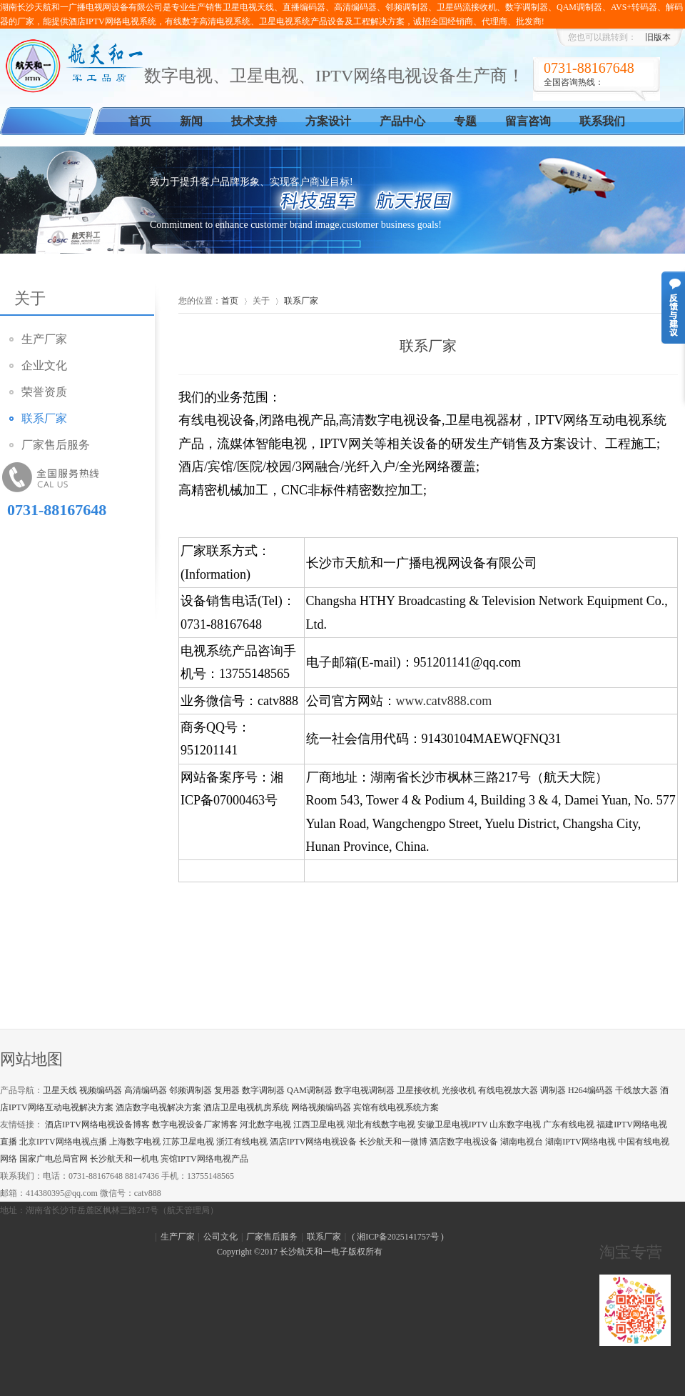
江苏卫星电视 (188, 1142)
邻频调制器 (190, 1090)
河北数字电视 (265, 1125)
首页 (139, 121)
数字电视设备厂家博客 (195, 1125)
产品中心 (402, 121)
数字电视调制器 (365, 1090)
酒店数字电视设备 (464, 1142)
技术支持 (254, 121)
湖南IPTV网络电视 (580, 1142)
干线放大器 (636, 1090)
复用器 (227, 1090)
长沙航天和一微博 (393, 1142)
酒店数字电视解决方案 (158, 1107)
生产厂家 (44, 339)
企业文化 (44, 365)
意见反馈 (673, 307)
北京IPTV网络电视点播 (63, 1142)
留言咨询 (528, 121)
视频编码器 (100, 1090)
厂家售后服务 (55, 445)
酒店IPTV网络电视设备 (313, 1142)
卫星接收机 (418, 1090)
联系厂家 (44, 418)
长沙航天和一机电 (124, 1159)
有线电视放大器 (508, 1090)
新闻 (191, 121)
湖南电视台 (521, 1142)
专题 (465, 121)
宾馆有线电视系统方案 (396, 1107)
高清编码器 (145, 1090)
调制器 (553, 1090)
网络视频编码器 (321, 1107)
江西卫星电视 (319, 1125)
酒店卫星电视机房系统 (246, 1107)
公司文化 (220, 1237)
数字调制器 (263, 1090)
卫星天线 (60, 1090)
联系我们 (602, 121)
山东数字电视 (515, 1125)
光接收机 (459, 1090)
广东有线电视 (568, 1125)
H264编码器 (590, 1090)
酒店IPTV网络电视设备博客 (97, 1125)
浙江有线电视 (242, 1142)
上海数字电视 (135, 1142)
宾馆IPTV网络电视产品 (204, 1159)
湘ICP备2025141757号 (398, 1237)
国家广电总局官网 (53, 1159)
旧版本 (658, 37)
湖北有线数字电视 (381, 1125)
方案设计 (328, 121)
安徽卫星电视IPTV (452, 1125)
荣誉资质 (44, 392)
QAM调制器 (310, 1090)
